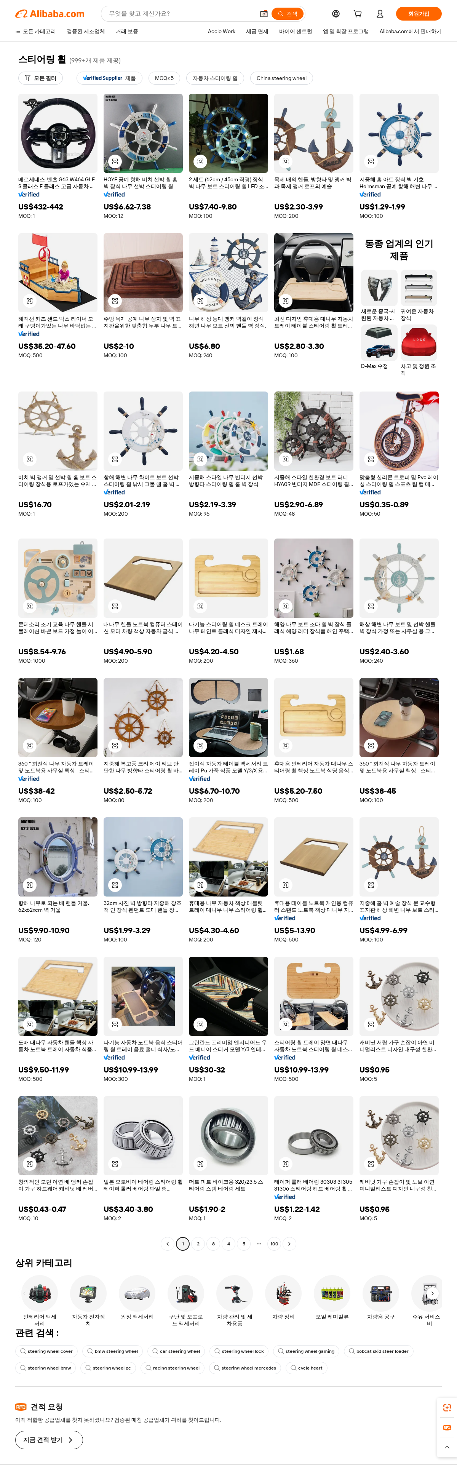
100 (274, 1244)
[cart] (359, 15)
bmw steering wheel (112, 1351)
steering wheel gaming (306, 1351)
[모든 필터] (40, 78)
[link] (447, 1408)
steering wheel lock (239, 1351)
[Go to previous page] (167, 1244)
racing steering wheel (172, 1368)
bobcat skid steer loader (379, 1351)
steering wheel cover (46, 1351)
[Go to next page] (289, 1244)
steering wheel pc (108, 1368)
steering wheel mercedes (245, 1368)
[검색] (288, 14)
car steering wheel (176, 1351)
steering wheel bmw (45, 1368)
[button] (263, 13)
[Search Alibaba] (181, 14)
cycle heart (307, 1368)
